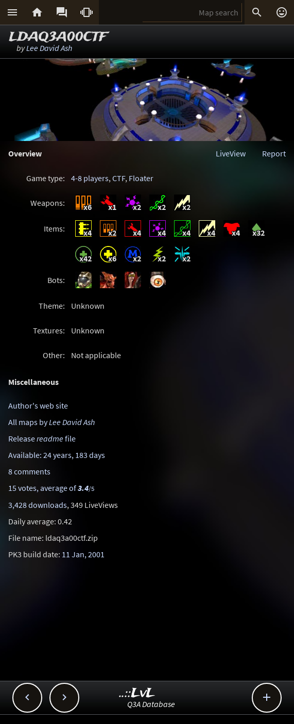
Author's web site (38, 405)
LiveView (231, 153)
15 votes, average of (51, 488)
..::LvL (137, 693)
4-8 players (90, 178)
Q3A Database (151, 704)
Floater (141, 178)
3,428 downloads (37, 505)
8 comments (29, 471)
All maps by (51, 422)
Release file (42, 438)
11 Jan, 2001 (83, 554)
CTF (118, 178)
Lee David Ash (49, 48)
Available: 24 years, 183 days (56, 455)
